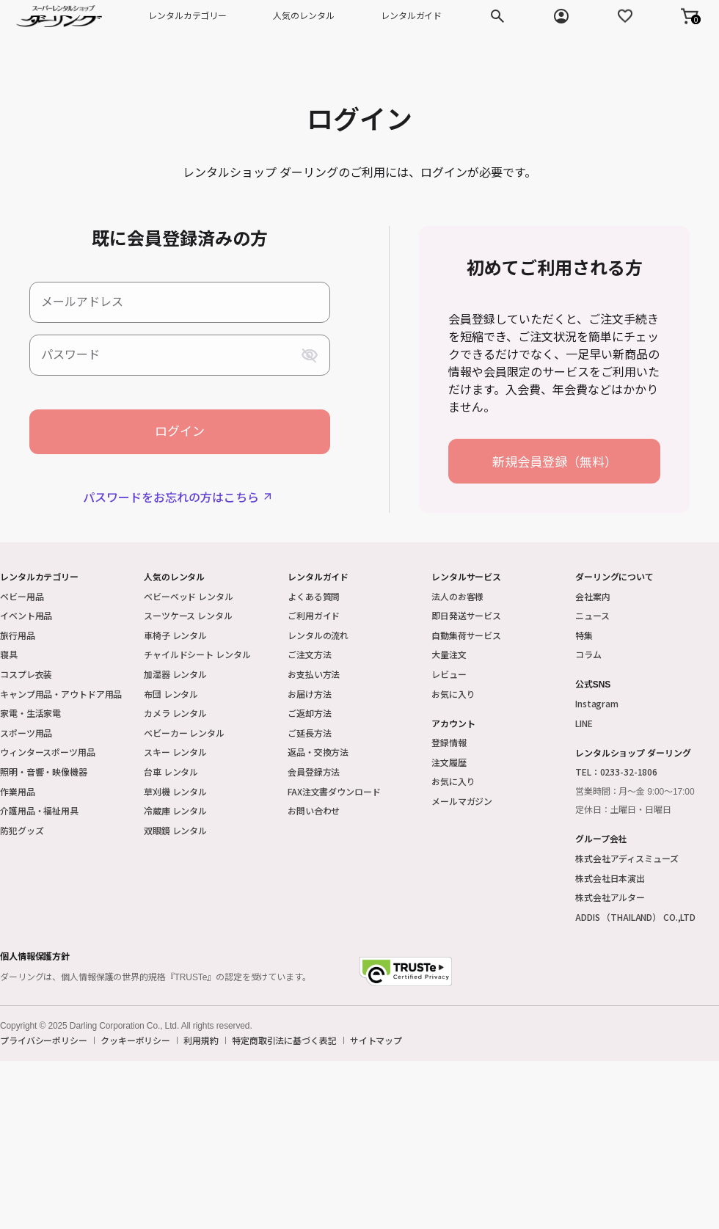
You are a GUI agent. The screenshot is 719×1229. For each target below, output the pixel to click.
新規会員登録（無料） (554, 461)
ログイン (180, 432)
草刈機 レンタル (175, 791)
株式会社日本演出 (610, 878)
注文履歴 (449, 762)
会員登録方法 (314, 771)
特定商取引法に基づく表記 (284, 1040)
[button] (689, 16)
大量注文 (449, 654)
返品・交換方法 (318, 751)
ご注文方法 (309, 654)
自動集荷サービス (466, 635)
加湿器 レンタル (175, 674)
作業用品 (17, 791)
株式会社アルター (610, 897)
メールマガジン (461, 801)
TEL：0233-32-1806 (616, 771)
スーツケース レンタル (188, 615)
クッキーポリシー (135, 1040)
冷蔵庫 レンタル (175, 810)
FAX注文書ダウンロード (334, 791)
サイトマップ (376, 1040)
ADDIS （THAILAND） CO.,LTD (635, 917)
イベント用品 (26, 615)
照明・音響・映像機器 (43, 771)
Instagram (596, 703)
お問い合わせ (314, 810)
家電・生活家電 (30, 713)
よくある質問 (314, 596)
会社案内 (592, 596)
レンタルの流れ (318, 635)
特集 (584, 635)
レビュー (449, 674)
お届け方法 (309, 694)
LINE (584, 723)
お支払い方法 (314, 674)
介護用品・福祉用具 (39, 810)
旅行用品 (17, 635)
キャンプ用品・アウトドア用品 (61, 694)
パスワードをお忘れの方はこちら (171, 497)
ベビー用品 (21, 596)
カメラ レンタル (175, 713)
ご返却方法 (309, 713)
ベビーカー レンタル (184, 732)
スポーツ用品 (26, 732)
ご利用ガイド (314, 615)
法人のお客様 (457, 596)
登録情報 (449, 742)
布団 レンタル (171, 694)
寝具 (9, 654)
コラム (588, 654)
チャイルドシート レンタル (197, 654)
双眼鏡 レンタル (175, 830)
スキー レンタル (175, 751)
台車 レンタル (171, 771)
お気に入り (453, 694)
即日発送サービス (466, 615)
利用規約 (201, 1040)
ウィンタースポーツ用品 (47, 751)
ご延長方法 (309, 732)
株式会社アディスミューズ (627, 858)
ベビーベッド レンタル (188, 596)
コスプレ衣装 (26, 674)
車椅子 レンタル (175, 635)
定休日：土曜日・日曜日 (623, 810)
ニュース (592, 615)
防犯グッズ (21, 830)
